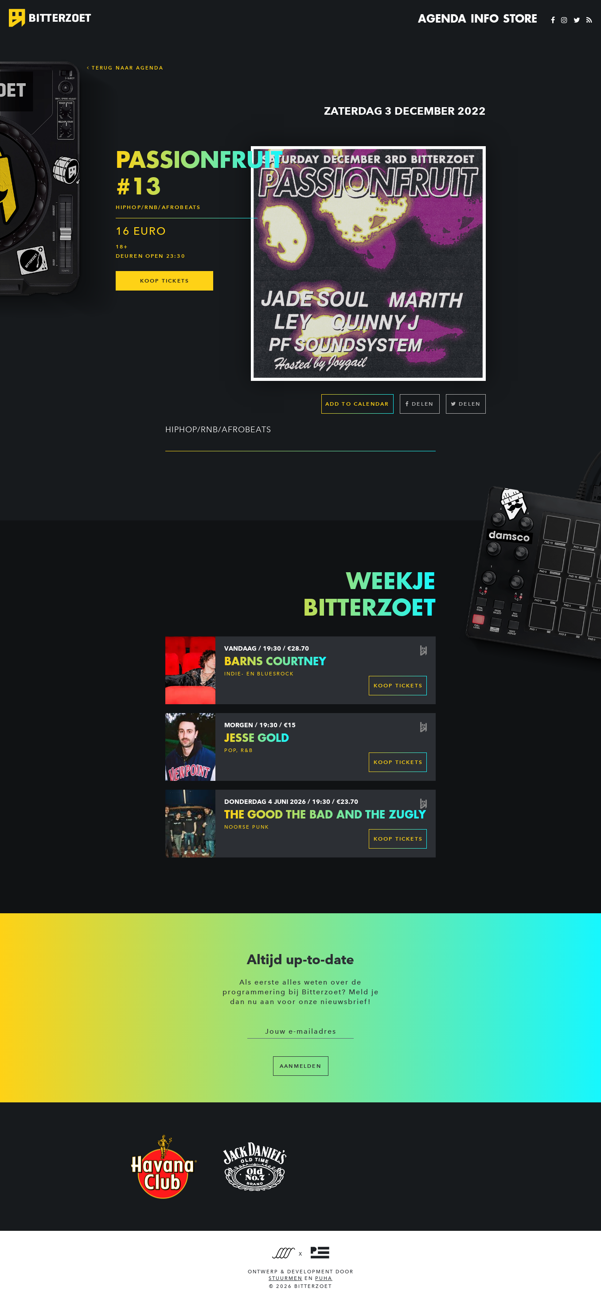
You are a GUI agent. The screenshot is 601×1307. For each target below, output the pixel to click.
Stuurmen (285, 1278)
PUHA (323, 1278)
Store (520, 18)
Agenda (442, 18)
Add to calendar (357, 403)
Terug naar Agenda (125, 68)
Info (485, 18)
